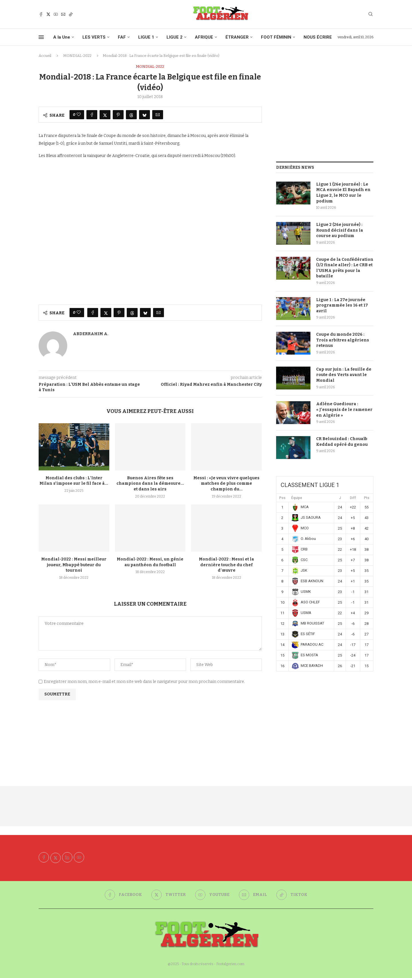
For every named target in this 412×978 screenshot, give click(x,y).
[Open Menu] (41, 37)
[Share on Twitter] (105, 114)
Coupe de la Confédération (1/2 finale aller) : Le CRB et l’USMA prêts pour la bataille (344, 268)
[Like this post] (79, 114)
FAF (122, 37)
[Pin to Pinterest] (118, 114)
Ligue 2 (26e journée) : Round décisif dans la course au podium (339, 230)
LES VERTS (94, 37)
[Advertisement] (324, 104)
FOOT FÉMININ (276, 37)
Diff (353, 498)
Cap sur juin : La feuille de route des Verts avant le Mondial (343, 375)
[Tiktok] (70, 14)
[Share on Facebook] (91, 114)
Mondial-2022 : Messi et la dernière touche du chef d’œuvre (226, 565)
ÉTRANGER (237, 37)
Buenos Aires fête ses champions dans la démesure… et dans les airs (150, 484)
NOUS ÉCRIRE (318, 37)
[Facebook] (41, 14)
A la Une (61, 37)
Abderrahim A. (90, 333)
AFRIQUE (204, 37)
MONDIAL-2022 (77, 55)
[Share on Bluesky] (144, 114)
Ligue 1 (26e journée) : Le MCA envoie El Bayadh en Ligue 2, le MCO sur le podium (343, 193)
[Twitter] (48, 14)
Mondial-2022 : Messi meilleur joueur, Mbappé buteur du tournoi (73, 565)
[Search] (370, 14)
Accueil (45, 55)
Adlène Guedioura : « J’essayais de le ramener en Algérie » (344, 409)
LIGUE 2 (175, 37)
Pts (366, 498)
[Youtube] (56, 14)
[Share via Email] (157, 114)
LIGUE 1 (146, 37)
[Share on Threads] (131, 114)
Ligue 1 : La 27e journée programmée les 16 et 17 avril (342, 305)
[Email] (63, 14)
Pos (282, 498)
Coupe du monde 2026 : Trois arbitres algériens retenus (342, 340)
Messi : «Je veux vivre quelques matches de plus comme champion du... (226, 484)
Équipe (296, 498)
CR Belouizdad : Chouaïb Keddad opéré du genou (342, 441)
